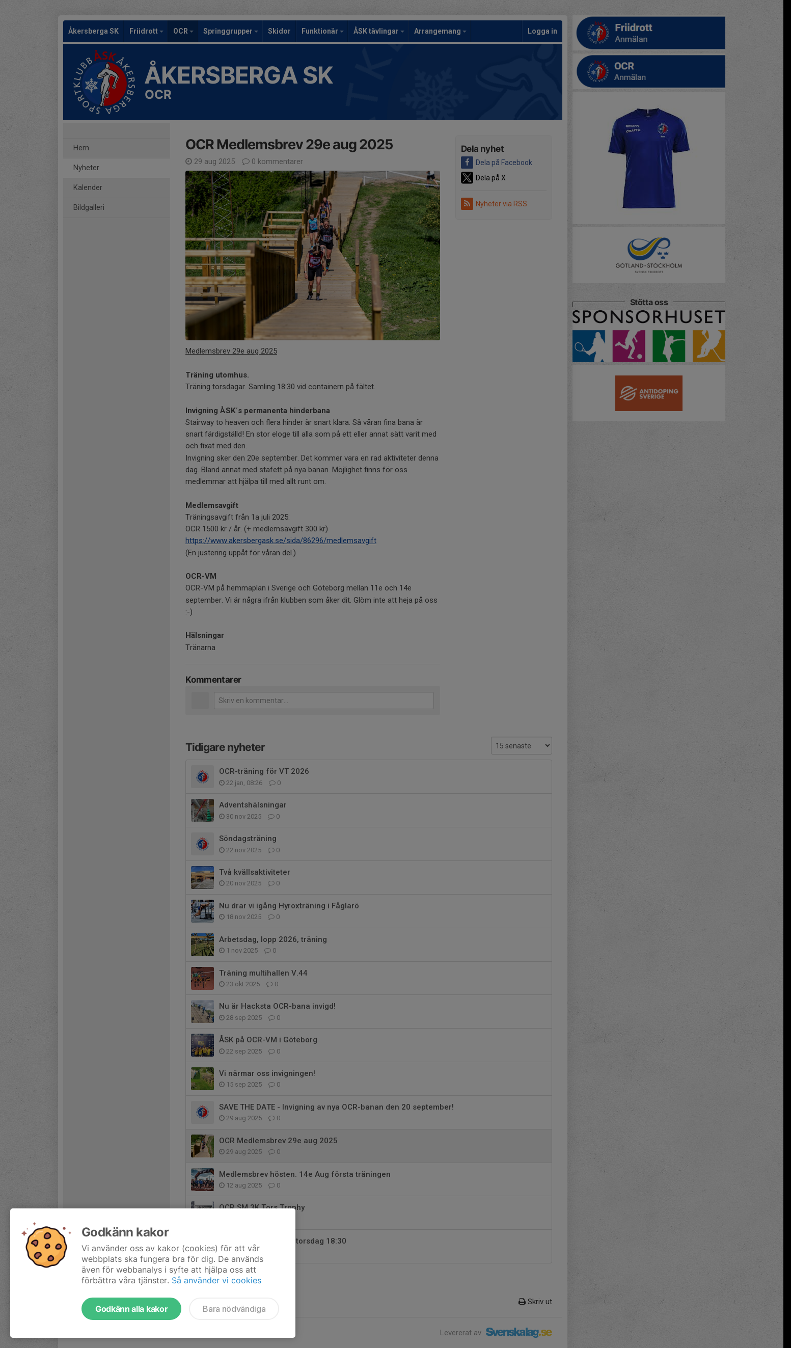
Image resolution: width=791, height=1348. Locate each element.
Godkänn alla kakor (131, 1309)
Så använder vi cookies (216, 1280)
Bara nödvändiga (234, 1309)
